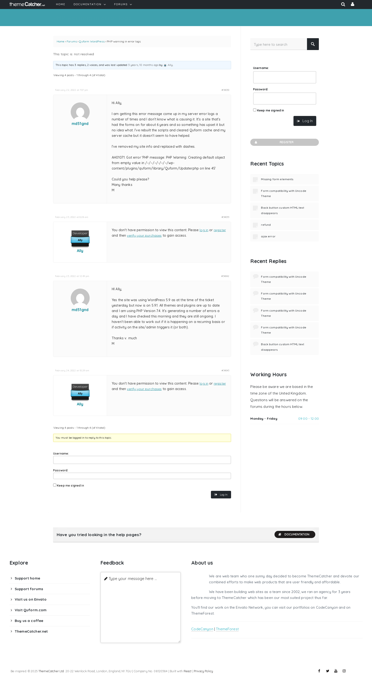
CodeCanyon (202, 629)
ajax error (268, 236)
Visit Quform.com (30, 610)
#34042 (225, 276)
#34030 (225, 89)
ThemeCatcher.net (31, 631)
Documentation (293, 534)
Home (61, 41)
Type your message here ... (133, 578)
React (188, 671)
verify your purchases (144, 235)
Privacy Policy (203, 671)
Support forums (29, 589)
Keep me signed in (70, 485)
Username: (61, 453)
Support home (27, 578)
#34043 (225, 370)
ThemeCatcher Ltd (51, 671)
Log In (224, 494)
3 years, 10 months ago (143, 65)
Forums (72, 41)
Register (273, 142)
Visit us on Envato (30, 599)
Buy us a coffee (29, 620)
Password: (60, 470)
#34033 (225, 217)
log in (204, 230)
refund (266, 224)
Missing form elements (277, 179)
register (220, 230)
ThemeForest (227, 629)
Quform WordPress (91, 41)
